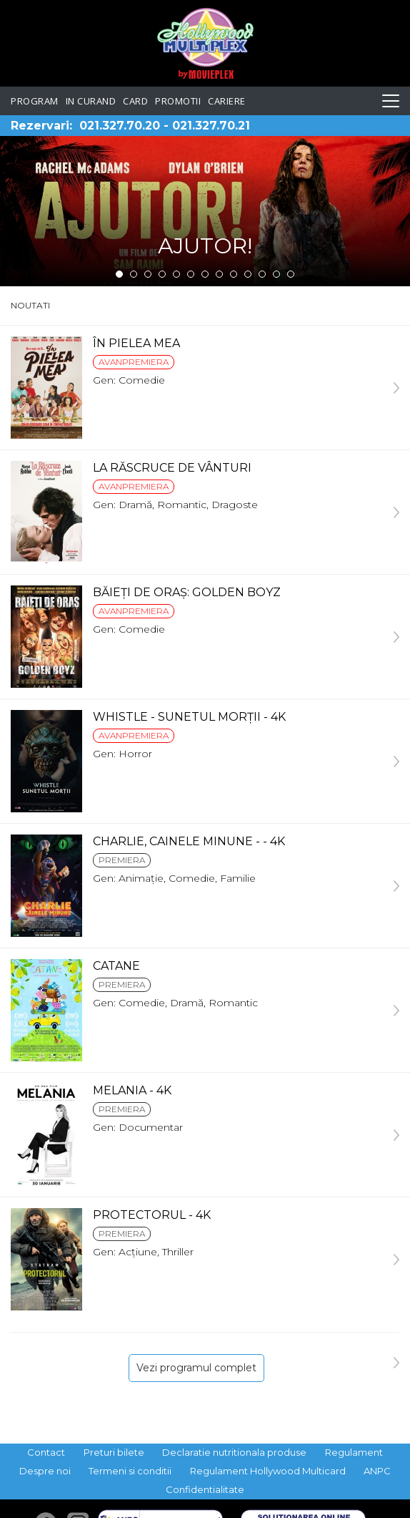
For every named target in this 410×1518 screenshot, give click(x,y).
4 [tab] (162, 274)
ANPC (377, 1470)
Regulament (354, 1452)
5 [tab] (176, 274)
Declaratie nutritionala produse (234, 1452)
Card (135, 100)
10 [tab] (247, 274)
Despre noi (45, 1470)
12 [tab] (276, 274)
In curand (91, 100)
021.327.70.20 (119, 125)
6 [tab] (190, 274)
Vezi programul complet (196, 1367)
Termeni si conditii (130, 1470)
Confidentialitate (205, 1489)
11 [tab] (262, 274)
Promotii (178, 100)
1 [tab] (119, 274)
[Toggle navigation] (390, 101)
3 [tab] (147, 274)
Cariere (227, 100)
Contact (46, 1452)
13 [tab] (290, 274)
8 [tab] (219, 274)
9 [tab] (233, 274)
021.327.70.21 (211, 125)
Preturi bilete (114, 1452)
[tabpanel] (205, 211)
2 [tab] (133, 274)
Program (35, 100)
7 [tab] (205, 274)
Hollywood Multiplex (205, 43)
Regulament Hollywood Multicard (268, 1470)
